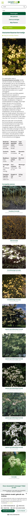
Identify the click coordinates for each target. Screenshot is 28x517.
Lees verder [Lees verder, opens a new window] (10, 503)
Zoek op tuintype (14, 19)
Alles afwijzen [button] (21, 510)
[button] (14, 514)
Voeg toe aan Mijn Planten (11, 35)
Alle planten (14, 16)
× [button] (26, 493)
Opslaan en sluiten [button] (8, 510)
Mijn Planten (14, 22)
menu (2, 3)
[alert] (14, 504)
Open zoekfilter (8, 27)
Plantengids (14, 13)
